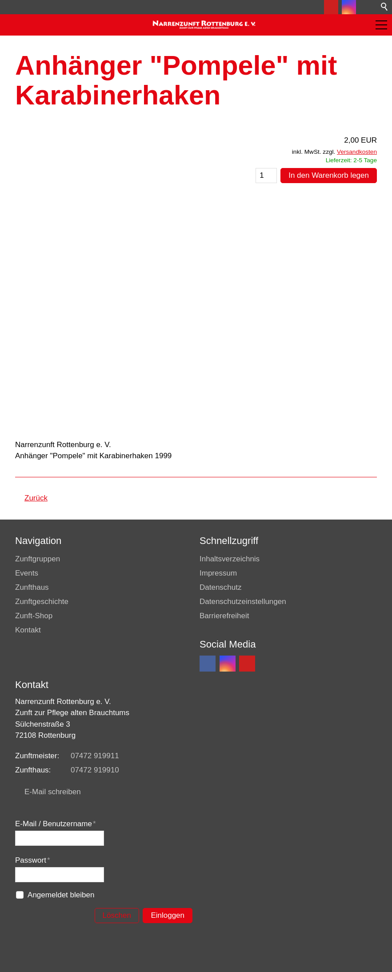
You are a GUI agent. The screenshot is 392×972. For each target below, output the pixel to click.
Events (26, 573)
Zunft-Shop (33, 616)
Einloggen (167, 915)
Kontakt (28, 630)
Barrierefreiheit (224, 616)
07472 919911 (95, 756)
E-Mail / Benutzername (55, 824)
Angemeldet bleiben (61, 895)
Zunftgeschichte (41, 601)
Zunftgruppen (37, 559)
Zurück (36, 498)
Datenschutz (221, 587)
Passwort (32, 860)
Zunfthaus (32, 587)
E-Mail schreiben (52, 792)
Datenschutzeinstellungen (243, 601)
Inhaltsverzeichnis (230, 559)
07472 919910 (95, 770)
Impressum (218, 573)
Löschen (117, 915)
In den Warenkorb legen (328, 175)
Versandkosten (357, 151)
